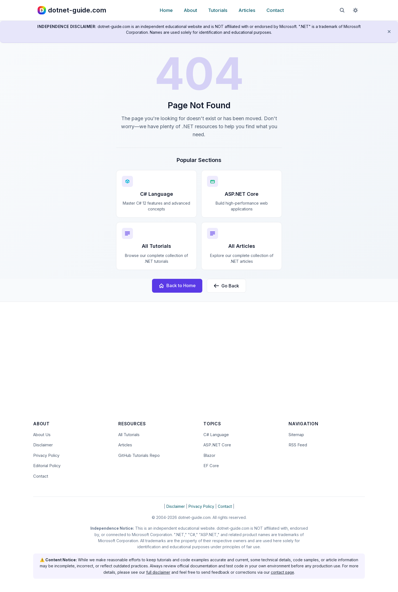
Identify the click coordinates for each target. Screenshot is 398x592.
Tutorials (217, 10)
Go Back (226, 286)
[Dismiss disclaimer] (389, 31)
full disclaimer (157, 572)
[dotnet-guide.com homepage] (72, 10)
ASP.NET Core (217, 444)
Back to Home (177, 286)
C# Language (216, 434)
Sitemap (296, 434)
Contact (275, 10)
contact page (283, 572)
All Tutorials (129, 434)
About (190, 10)
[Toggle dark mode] (355, 10)
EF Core (211, 466)
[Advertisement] (199, 365)
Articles (247, 10)
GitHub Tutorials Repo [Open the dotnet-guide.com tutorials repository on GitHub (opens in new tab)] (139, 455)
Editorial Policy (47, 466)
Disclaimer (43, 444)
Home (166, 10)
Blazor (209, 455)
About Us (42, 434)
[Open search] (342, 10)
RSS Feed (298, 444)
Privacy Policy (47, 455)
